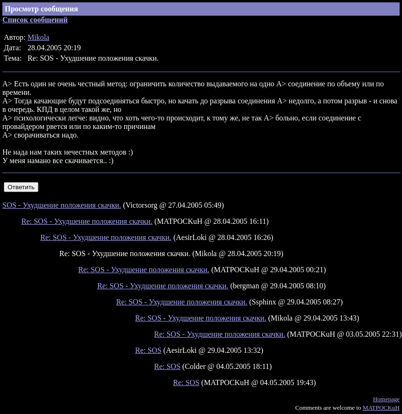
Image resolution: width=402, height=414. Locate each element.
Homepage (386, 399)
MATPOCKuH (381, 407)
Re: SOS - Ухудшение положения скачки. (87, 221)
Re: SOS (148, 350)
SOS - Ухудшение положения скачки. (61, 205)
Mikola (38, 37)
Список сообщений (35, 20)
